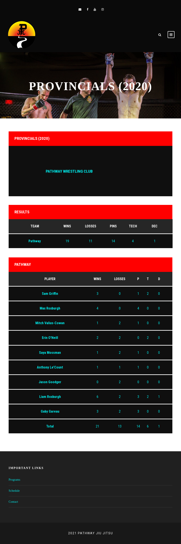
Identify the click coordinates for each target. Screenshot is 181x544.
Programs (14, 479)
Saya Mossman (50, 353)
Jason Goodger (50, 382)
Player (49, 279)
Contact (13, 501)
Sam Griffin (50, 294)
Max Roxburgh (50, 308)
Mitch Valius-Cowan (50, 323)
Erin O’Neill (50, 338)
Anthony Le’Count (50, 367)
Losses (119, 279)
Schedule (14, 490)
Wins (97, 279)
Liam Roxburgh (50, 397)
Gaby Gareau (50, 411)
